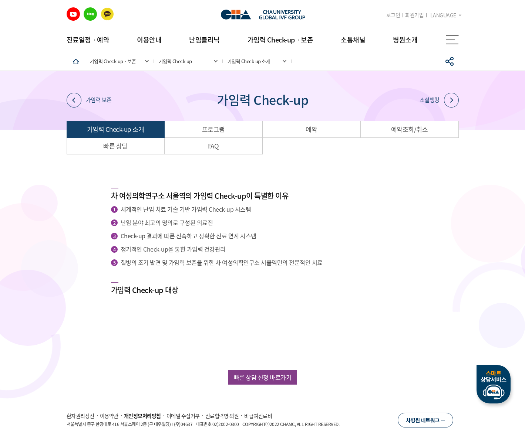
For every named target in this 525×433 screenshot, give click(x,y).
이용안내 (149, 40)
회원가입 (414, 15)
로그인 (393, 15)
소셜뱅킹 (439, 100)
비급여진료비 (258, 415)
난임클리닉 (204, 40)
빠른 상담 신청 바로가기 (263, 377)
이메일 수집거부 (183, 415)
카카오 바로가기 (107, 14)
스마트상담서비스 (494, 384)
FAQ (213, 145)
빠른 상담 (115, 145)
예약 (311, 129)
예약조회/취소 (409, 129)
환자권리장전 (80, 415)
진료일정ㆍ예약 (88, 40)
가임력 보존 (89, 100)
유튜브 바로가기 (73, 14)
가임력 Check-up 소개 (115, 129)
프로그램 (213, 129)
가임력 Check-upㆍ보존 (280, 40)
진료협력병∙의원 (222, 415)
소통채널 (353, 40)
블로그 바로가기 (90, 14)
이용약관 (109, 415)
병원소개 (405, 40)
